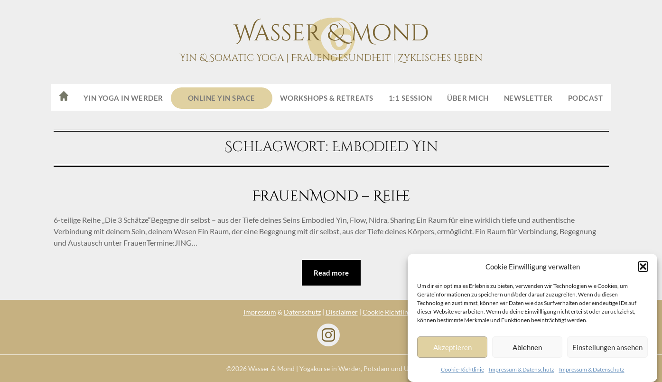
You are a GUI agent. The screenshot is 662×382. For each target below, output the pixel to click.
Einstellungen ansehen (607, 347)
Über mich (468, 98)
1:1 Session (410, 98)
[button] (643, 266)
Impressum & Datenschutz (521, 369)
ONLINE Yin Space (221, 98)
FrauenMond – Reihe (331, 196)
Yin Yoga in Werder (123, 98)
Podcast (585, 98)
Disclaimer (342, 312)
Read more (331, 272)
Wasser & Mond (331, 33)
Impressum (259, 312)
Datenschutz (302, 312)
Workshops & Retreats (326, 98)
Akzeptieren (452, 347)
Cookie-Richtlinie (462, 369)
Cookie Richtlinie (388, 312)
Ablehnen (527, 347)
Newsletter (528, 98)
